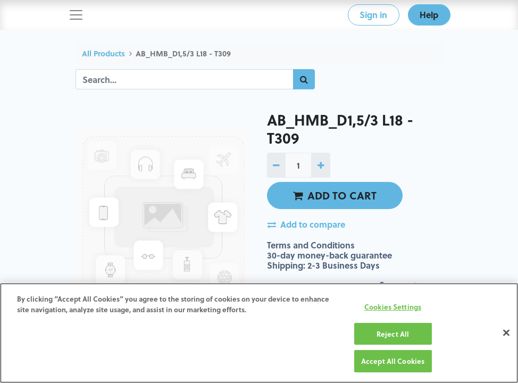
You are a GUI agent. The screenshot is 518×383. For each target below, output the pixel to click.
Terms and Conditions (311, 245)
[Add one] (320, 165)
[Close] (506, 333)
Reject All (393, 334)
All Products (103, 53)
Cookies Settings (392, 307)
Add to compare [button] (306, 224)
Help (429, 15)
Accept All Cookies (392, 361)
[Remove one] (276, 165)
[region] (259, 333)
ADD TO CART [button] (335, 195)
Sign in (373, 15)
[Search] (304, 79)
